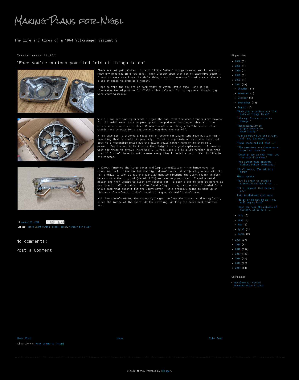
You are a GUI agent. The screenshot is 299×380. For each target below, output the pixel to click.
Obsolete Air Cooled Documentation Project (249, 284)
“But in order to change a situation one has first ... (257, 182)
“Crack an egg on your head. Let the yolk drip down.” (258, 156)
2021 (238, 84)
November (244, 93)
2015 (238, 262)
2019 (238, 244)
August (242, 107)
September (245, 102)
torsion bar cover (80, 226)
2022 (238, 79)
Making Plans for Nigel (69, 21)
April (242, 229)
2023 (238, 74)
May (240, 224)
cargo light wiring (38, 226)
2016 (238, 258)
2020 (238, 239)
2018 (238, 249)
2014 (238, 267)
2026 (238, 61)
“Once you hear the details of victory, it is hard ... (257, 208)
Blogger (166, 370)
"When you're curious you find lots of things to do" (256, 112)
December (244, 88)
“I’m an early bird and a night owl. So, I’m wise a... (257, 137)
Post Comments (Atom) (50, 343)
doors (55, 226)
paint (64, 226)
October (243, 97)
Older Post (216, 338)
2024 (238, 70)
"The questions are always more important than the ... (257, 148)
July (241, 215)
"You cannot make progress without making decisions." (256, 163)
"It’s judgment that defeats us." (255, 189)
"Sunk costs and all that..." (256, 142)
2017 (238, 253)
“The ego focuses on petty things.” (254, 120)
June (241, 219)
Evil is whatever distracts (254, 195)
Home (120, 338)
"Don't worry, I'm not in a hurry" (255, 170)
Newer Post (24, 338)
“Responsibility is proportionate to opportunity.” (250, 128)
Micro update (245, 176)
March (242, 233)
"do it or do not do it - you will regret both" (256, 201)
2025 (238, 65)
